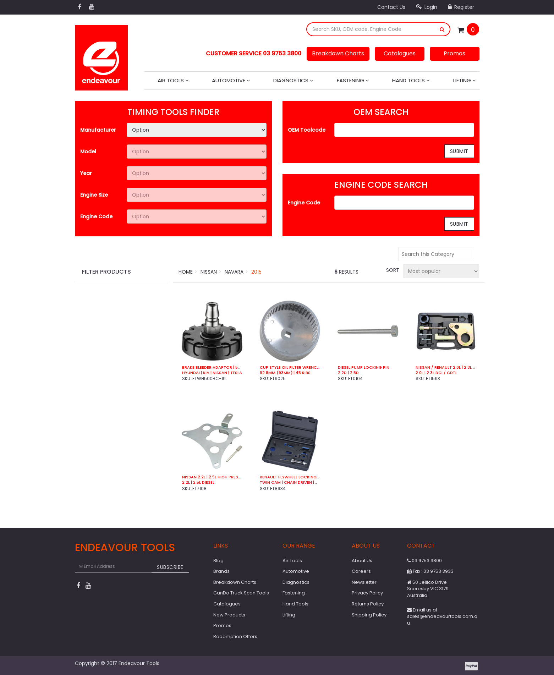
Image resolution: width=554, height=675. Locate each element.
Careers (361, 571)
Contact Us (391, 7)
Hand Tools (411, 80)
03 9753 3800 (424, 560)
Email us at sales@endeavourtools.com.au (442, 616)
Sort (392, 270)
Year (86, 173)
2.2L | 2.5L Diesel (198, 482)
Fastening (353, 80)
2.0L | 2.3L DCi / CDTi (436, 372)
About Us (362, 560)
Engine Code (96, 216)
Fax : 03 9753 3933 (430, 571)
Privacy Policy (367, 592)
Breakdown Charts (338, 53)
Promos (454, 53)
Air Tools (173, 80)
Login (426, 7)
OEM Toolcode (306, 129)
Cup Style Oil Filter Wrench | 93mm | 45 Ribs (290, 367)
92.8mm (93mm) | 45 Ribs (285, 372)
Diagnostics (293, 80)
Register (461, 7)
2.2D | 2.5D (348, 372)
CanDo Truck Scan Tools (241, 592)
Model (88, 151)
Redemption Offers (235, 636)
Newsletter (364, 582)
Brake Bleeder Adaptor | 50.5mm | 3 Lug (212, 367)
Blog (218, 560)
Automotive (231, 80)
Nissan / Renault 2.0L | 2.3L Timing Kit (446, 367)
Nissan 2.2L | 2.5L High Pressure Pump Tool (212, 477)
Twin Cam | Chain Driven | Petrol (290, 482)
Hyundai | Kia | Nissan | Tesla (212, 372)
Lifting (464, 80)
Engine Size (94, 194)
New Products (229, 614)
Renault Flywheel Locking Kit (290, 477)
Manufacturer (98, 129)
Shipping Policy (369, 614)
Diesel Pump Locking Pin (363, 367)
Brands (221, 571)
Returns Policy (368, 603)
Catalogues (400, 53)
